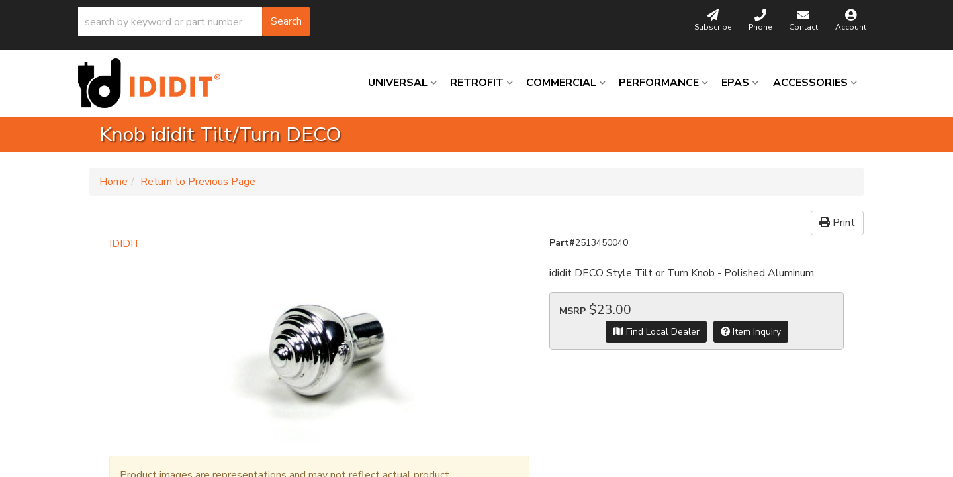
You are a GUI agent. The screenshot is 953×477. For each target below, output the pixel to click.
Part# (562, 243)
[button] (194, 21)
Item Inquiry (751, 331)
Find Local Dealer (656, 331)
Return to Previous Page (197, 181)
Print (837, 222)
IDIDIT (125, 244)
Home (113, 181)
